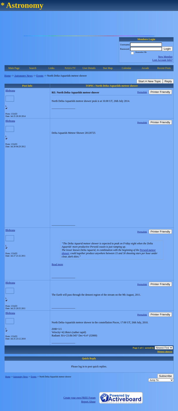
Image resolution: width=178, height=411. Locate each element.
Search (32, 68)
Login (167, 48)
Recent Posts (164, 68)
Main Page (14, 68)
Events (40, 75)
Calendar (126, 68)
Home (7, 75)
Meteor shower (164, 351)
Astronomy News (23, 75)
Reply (168, 81)
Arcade (145, 68)
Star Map (107, 68)
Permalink (142, 92)
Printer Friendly (160, 92)
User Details (89, 68)
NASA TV (70, 68)
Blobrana (10, 90)
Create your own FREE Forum (79, 397)
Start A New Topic (149, 81)
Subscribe (165, 376)
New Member (165, 56)
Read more (57, 264)
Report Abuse (88, 401)
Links (51, 68)
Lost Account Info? (162, 60)
